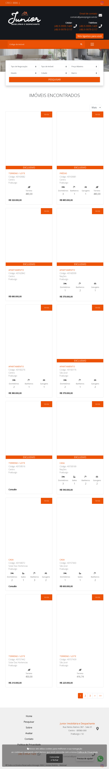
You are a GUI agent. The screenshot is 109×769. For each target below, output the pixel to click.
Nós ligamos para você (89, 36)
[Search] (46, 44)
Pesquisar (54, 79)
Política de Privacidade (87, 752)
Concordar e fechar (54, 758)
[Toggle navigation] (92, 44)
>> (100, 695)
